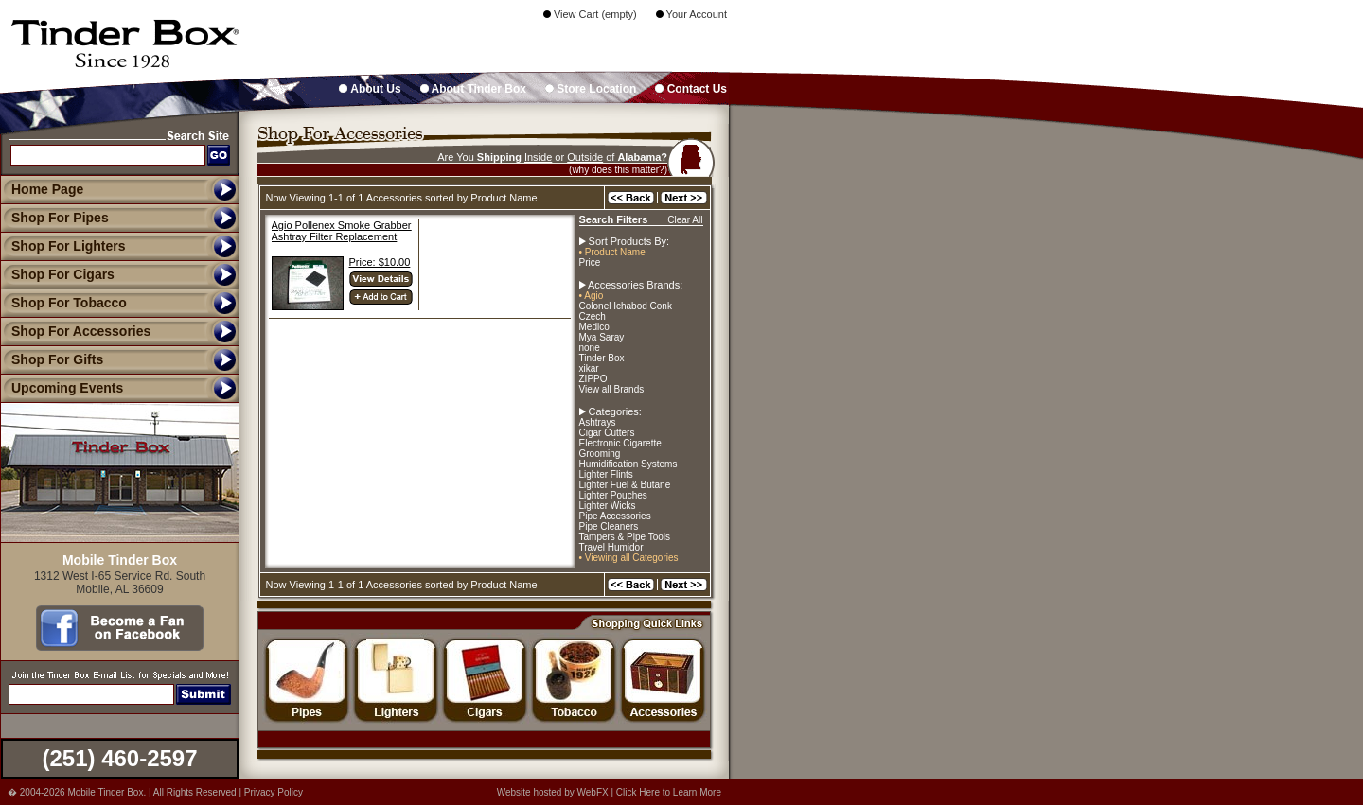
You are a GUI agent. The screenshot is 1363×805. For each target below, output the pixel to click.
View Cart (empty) (590, 14)
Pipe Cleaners (609, 526)
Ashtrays (597, 422)
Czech (592, 316)
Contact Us (691, 89)
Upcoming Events (61, 387)
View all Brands (612, 389)
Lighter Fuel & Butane (625, 485)
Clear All (684, 220)
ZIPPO (593, 379)
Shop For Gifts (51, 359)
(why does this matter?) (618, 170)
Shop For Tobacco (63, 302)
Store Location (590, 89)
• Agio (591, 295)
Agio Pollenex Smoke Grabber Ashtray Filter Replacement (342, 230)
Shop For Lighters (63, 246)
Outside (585, 157)
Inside (538, 157)
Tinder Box (602, 358)
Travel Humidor (611, 547)
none (589, 347)
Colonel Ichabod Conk (625, 306)
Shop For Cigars (57, 274)
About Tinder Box (473, 89)
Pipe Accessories (615, 516)
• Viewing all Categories (629, 557)
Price (590, 262)
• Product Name (612, 252)
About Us (369, 89)
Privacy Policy (273, 792)
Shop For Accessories (75, 331)
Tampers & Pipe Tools (625, 537)
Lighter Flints (606, 474)
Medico (594, 327)
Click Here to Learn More (668, 792)
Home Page (47, 189)
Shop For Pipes (54, 217)
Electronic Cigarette (620, 443)
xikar (589, 368)
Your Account (691, 14)
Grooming (600, 453)
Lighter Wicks (607, 505)
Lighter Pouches (613, 495)
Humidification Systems (628, 464)
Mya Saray (602, 337)
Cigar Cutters (607, 433)
